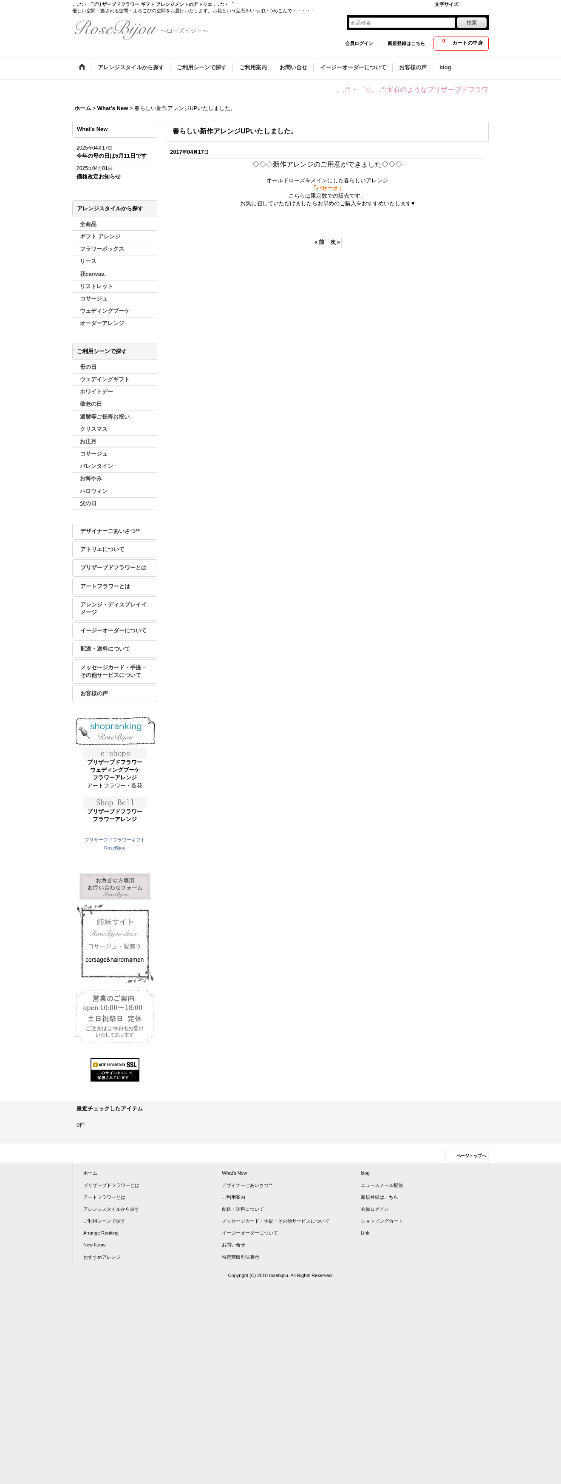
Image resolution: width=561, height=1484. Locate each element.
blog (365, 1172)
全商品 (88, 224)
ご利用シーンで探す (104, 1220)
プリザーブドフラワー (114, 762)
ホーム (90, 1172)
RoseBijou (114, 847)
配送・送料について (105, 649)
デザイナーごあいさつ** (110, 531)
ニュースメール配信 (382, 1185)
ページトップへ (471, 1155)
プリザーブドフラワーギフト (115, 839)
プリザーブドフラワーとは (113, 567)
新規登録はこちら (406, 43)
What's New (234, 1172)
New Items (94, 1244)
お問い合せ (233, 1244)
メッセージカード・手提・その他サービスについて (113, 671)
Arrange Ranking (101, 1232)
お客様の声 (94, 693)
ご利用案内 (233, 1197)
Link (365, 1232)
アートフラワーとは (105, 586)
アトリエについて (102, 549)
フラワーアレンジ (115, 777)
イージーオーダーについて (113, 630)
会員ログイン (359, 43)
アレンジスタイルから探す (111, 1209)
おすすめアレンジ (102, 1257)
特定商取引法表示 (240, 1257)
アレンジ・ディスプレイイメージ (113, 608)
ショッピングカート (382, 1220)
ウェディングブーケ (115, 770)
